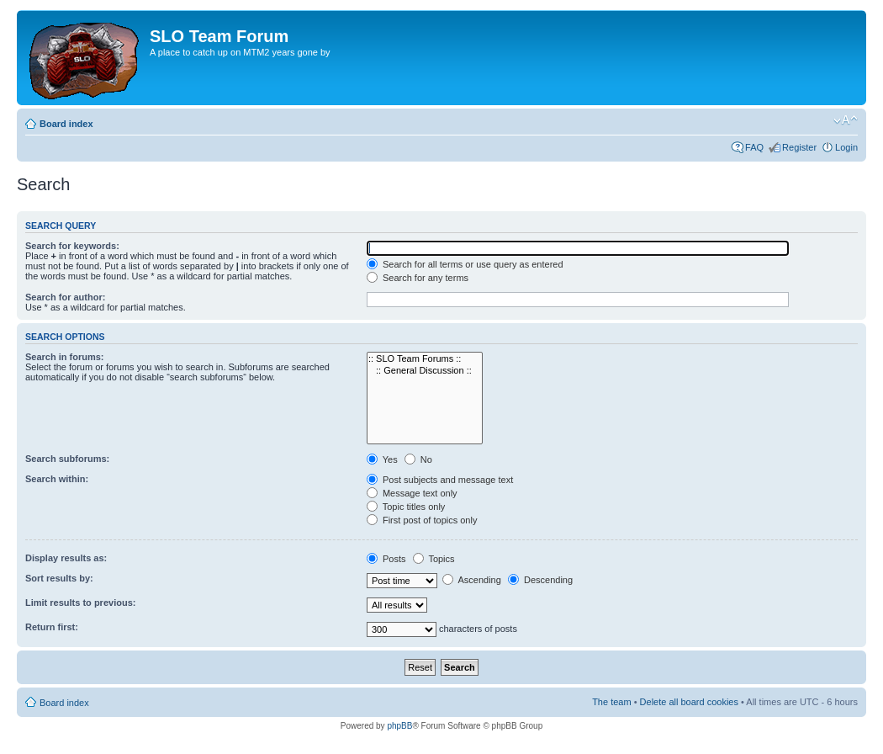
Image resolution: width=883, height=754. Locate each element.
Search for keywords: (72, 246)
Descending (540, 580)
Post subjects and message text (440, 480)
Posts (386, 559)
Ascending (471, 580)
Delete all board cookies (689, 702)
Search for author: (65, 297)
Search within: (56, 479)
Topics (434, 559)
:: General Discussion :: (424, 370)
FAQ (754, 147)
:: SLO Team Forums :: (424, 358)
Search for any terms (417, 278)
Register (799, 147)
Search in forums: (64, 357)
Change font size (845, 120)
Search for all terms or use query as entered (465, 264)
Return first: (51, 627)
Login (846, 147)
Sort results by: (59, 578)
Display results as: (66, 558)
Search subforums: (67, 459)
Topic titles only (406, 507)
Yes (382, 459)
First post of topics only (422, 520)
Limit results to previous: (80, 602)
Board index (66, 124)
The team (611, 702)
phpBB (399, 725)
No (418, 459)
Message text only (412, 493)
